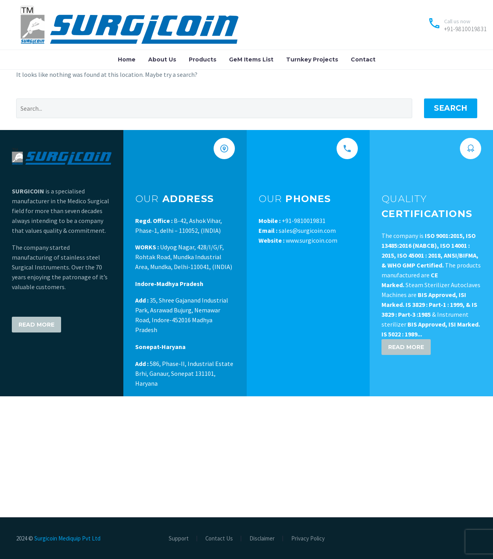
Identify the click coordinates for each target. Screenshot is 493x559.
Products (202, 59)
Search (450, 108)
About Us (162, 59)
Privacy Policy (308, 539)
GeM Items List (251, 59)
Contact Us (219, 539)
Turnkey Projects (312, 59)
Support (179, 539)
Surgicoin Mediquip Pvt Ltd (67, 538)
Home (127, 59)
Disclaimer (262, 539)
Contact (363, 59)
